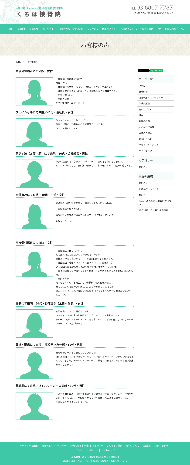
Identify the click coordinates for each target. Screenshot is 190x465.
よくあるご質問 (146, 127)
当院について (127, 28)
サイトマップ (145, 150)
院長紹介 (146, 445)
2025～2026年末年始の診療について (155, 202)
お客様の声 (144, 121)
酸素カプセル (108, 28)
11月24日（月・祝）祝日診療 (153, 210)
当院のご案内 (146, 28)
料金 (141, 115)
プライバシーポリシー (150, 145)
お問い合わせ (171, 28)
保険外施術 (144, 103)
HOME (10, 28)
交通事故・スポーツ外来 (41, 28)
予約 (159, 28)
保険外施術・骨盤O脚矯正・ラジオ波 (77, 28)
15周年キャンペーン (149, 188)
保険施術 (21, 28)
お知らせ (143, 167)
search (184, 28)
